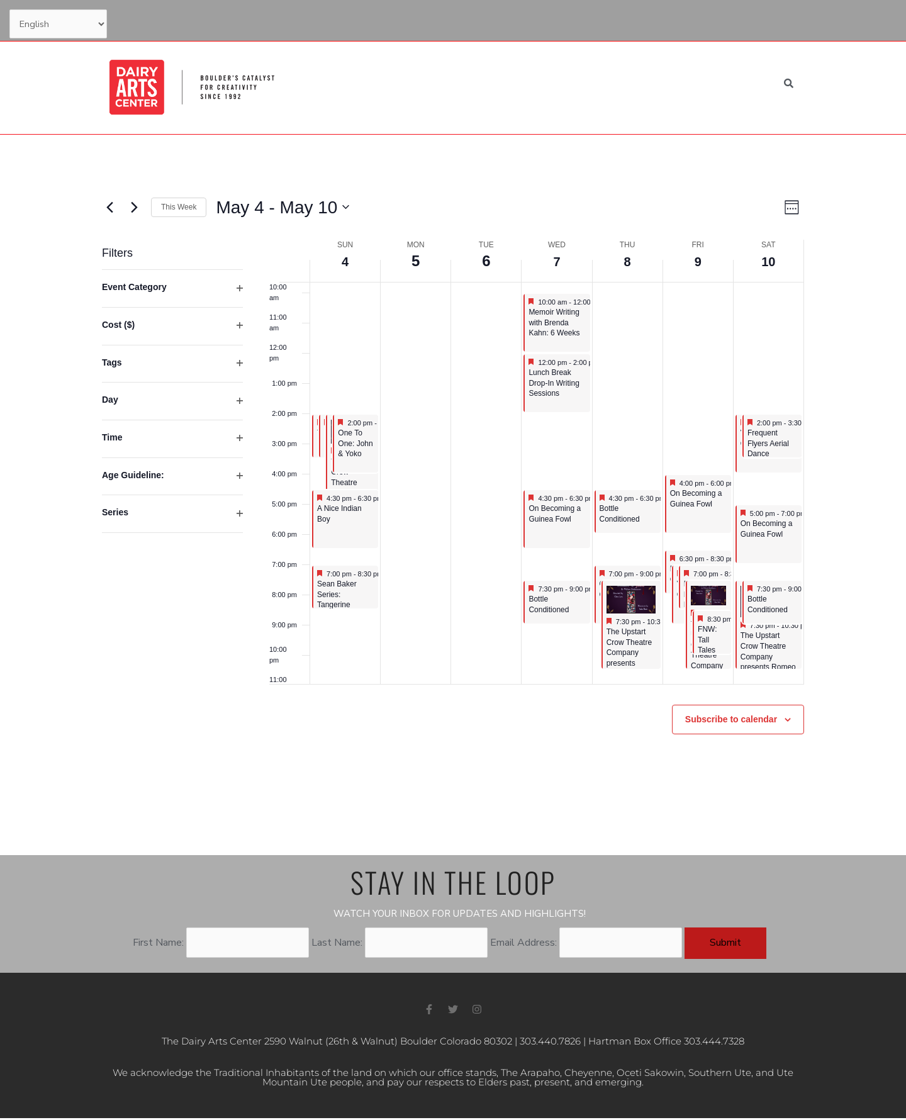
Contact (673, 20)
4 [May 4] (345, 260)
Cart (786, 20)
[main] (453, 495)
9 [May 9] (698, 260)
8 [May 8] (627, 260)
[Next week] (134, 207)
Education (479, 85)
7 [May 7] (556, 260)
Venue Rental (711, 85)
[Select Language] (61, 25)
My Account (733, 20)
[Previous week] (109, 207)
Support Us (614, 20)
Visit (529, 85)
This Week (178, 207)
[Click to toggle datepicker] (282, 207)
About (645, 85)
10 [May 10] (768, 260)
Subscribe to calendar (731, 719)
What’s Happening (395, 85)
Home (327, 85)
